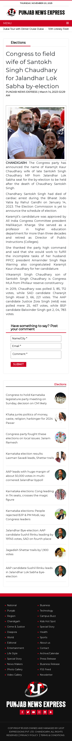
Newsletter (46, 674)
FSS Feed (45, 669)
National (12, 605)
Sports (43, 637)
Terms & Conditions (53, 735)
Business (45, 605)
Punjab (11, 610)
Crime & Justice (16, 626)
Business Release (50, 664)
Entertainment (15, 648)
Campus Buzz (48, 616)
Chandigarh (13, 621)
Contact (44, 648)
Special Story (47, 626)
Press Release (48, 658)
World (10, 637)
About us (45, 642)
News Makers (15, 664)
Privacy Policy (29, 735)
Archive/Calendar (49, 653)
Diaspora (12, 632)
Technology (46, 610)
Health (44, 632)
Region (11, 616)
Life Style (12, 653)
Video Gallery (14, 674)
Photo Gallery (15, 669)
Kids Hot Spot (48, 621)
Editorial (11, 642)
